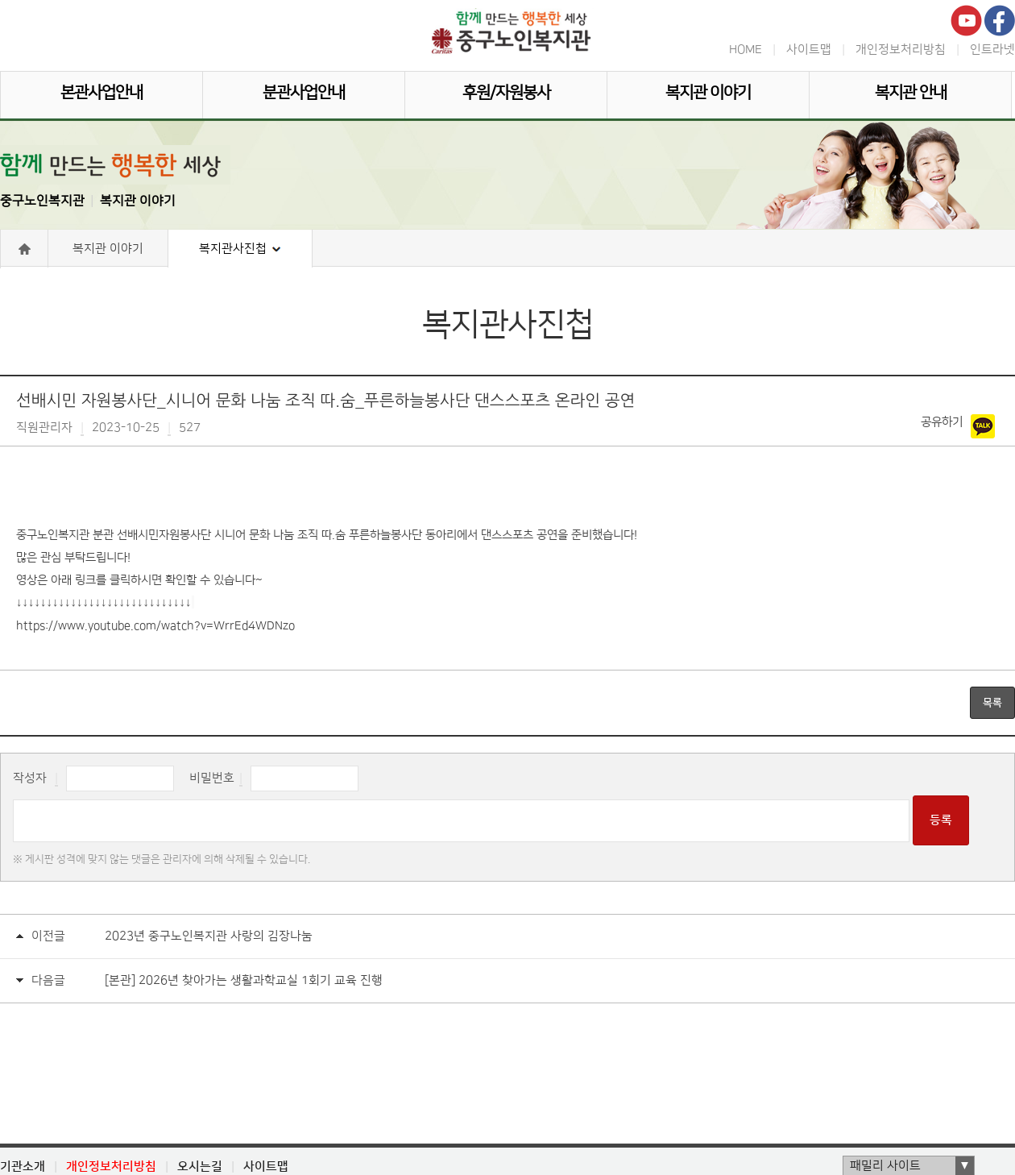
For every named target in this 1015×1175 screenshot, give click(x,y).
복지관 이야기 (708, 93)
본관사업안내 (101, 93)
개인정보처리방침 (901, 49)
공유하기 (942, 422)
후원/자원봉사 (506, 93)
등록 (941, 820)
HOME (745, 49)
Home (24, 249)
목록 (992, 702)
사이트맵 (808, 49)
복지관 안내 (911, 93)
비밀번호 (211, 778)
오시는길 (199, 1166)
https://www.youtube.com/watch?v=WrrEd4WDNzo (155, 626)
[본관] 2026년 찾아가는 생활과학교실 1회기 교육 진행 (244, 980)
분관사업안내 (304, 93)
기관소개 (22, 1166)
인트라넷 (992, 49)
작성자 (30, 778)
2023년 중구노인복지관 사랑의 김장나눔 (209, 936)
